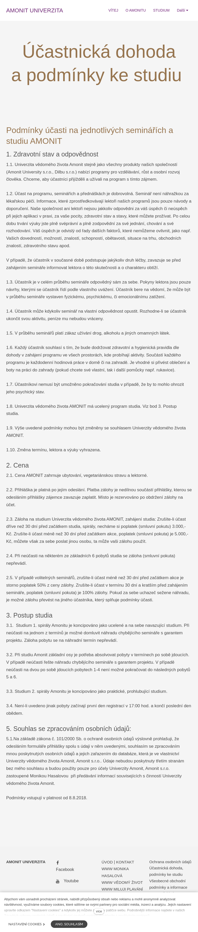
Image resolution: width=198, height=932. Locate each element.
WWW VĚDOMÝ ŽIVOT (122, 882)
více (99, 911)
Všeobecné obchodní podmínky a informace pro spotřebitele (168, 887)
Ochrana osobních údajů (170, 862)
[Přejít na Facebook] (64, 866)
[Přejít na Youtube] (66, 881)
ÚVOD (107, 862)
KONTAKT (125, 862)
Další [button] (182, 10)
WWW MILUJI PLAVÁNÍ (122, 889)
